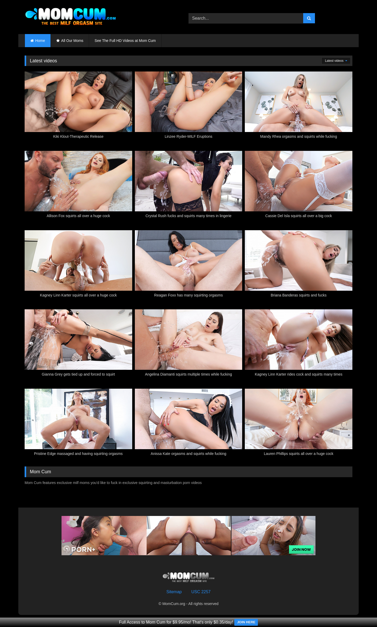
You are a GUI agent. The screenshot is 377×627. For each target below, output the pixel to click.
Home (40, 40)
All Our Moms (72, 40)
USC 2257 (201, 592)
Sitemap (174, 592)
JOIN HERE (246, 622)
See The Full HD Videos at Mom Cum (125, 40)
